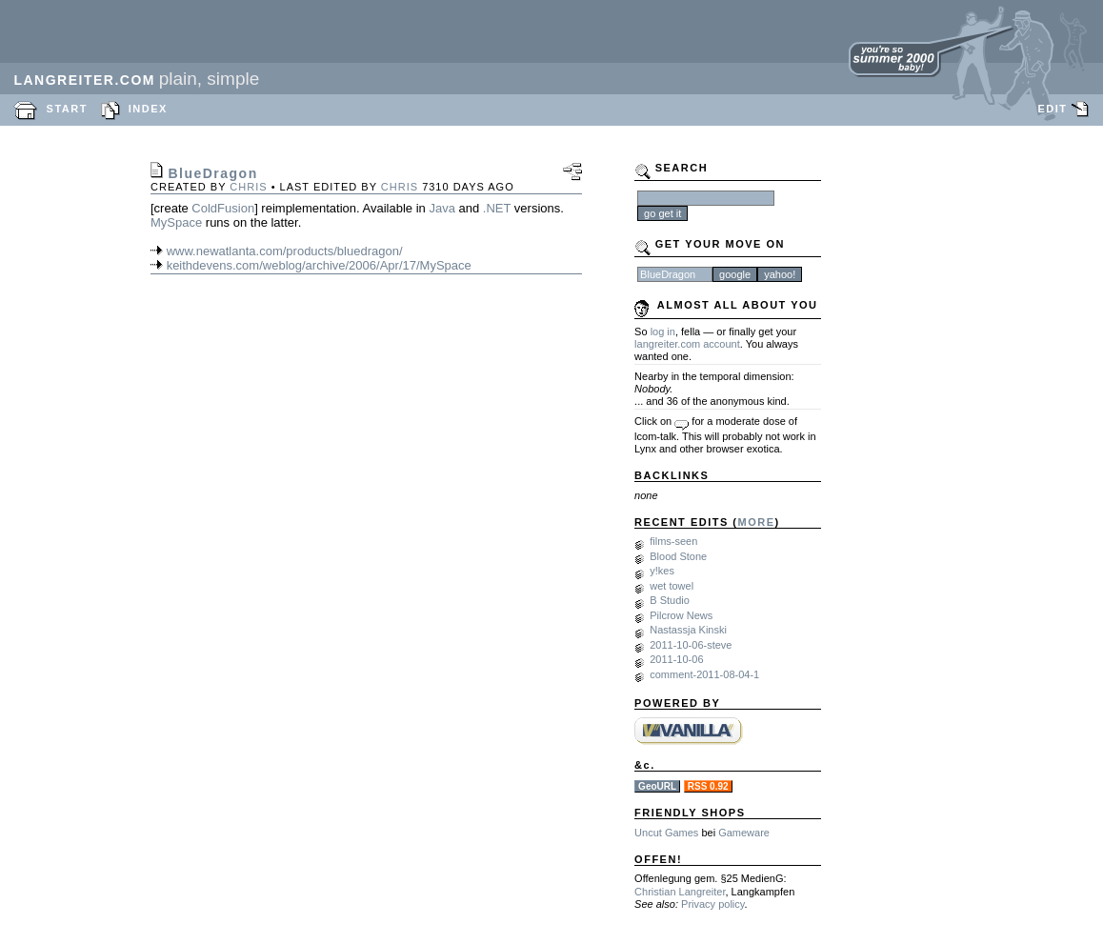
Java (441, 208)
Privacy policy (712, 904)
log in (663, 331)
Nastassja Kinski (688, 629)
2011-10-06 (676, 659)
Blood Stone (678, 556)
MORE (756, 522)
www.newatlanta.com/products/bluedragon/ (285, 251)
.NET (497, 208)
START (67, 108)
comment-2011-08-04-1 (704, 674)
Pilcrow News (681, 615)
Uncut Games (666, 832)
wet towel (671, 586)
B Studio (670, 600)
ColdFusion (222, 208)
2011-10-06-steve (691, 645)
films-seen (673, 541)
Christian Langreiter (679, 891)
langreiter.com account (687, 344)
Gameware (744, 832)
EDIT (1052, 108)
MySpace (176, 222)
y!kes (662, 570)
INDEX (148, 108)
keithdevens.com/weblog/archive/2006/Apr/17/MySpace (319, 265)
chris (248, 186)
